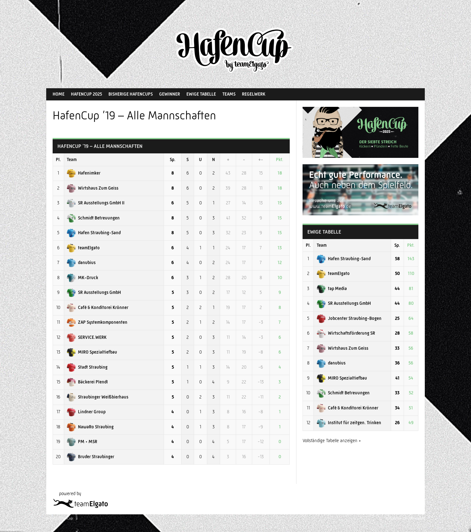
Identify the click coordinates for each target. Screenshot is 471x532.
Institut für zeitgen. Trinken (349, 422)
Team (72, 159)
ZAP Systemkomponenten (97, 322)
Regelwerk (253, 94)
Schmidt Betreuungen (93, 217)
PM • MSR (82, 441)
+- (260, 159)
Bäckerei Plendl (87, 381)
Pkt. (279, 159)
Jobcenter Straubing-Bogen (349, 318)
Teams (229, 94)
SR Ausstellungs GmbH (94, 292)
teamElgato (83, 247)
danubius (81, 262)
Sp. (173, 159)
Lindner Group (86, 411)
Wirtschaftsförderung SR (346, 333)
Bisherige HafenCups (130, 94)
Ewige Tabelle (201, 94)
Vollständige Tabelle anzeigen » (332, 440)
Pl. (58, 159)
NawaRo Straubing (90, 426)
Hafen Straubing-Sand (94, 232)
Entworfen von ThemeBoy (405, 518)
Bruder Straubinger (90, 456)
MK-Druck (82, 277)
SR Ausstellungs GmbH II (95, 202)
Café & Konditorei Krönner (97, 307)
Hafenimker (83, 173)
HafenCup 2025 (86, 94)
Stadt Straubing (87, 367)
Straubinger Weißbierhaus (97, 396)
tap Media (332, 288)
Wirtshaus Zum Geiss (92, 188)
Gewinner (169, 94)
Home (58, 94)
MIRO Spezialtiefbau (92, 352)
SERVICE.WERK (87, 337)
